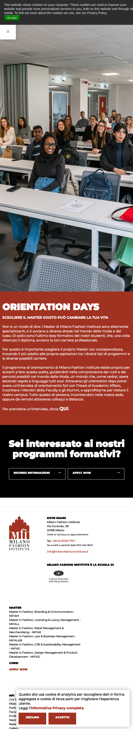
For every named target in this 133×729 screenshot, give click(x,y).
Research (15, 724)
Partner (14, 707)
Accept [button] (12, 18)
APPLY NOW (18, 669)
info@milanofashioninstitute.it (67, 551)
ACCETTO (62, 717)
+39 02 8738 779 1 (63, 541)
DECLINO (32, 717)
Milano (13, 703)
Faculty (14, 712)
